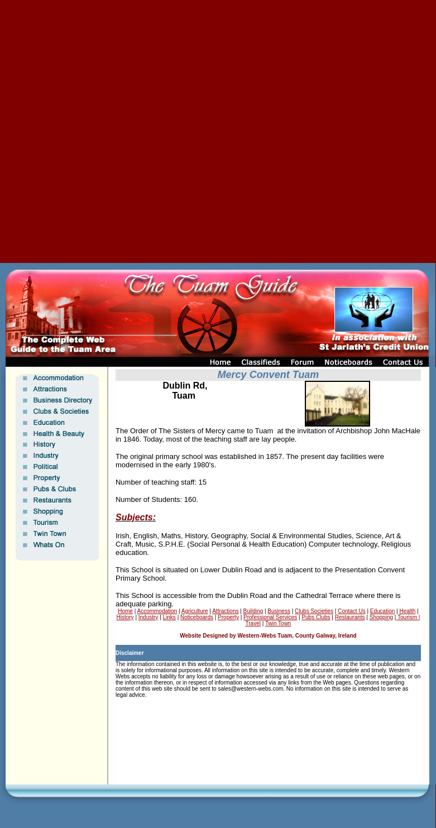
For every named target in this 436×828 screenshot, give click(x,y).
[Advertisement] (131, 131)
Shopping (381, 617)
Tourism (406, 617)
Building (253, 611)
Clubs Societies (314, 611)
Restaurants (350, 617)
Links (169, 617)
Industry (148, 617)
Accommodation (157, 611)
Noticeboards (196, 617)
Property (228, 617)
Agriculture (194, 611)
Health (407, 611)
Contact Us (351, 611)
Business (278, 611)
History (125, 617)
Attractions (225, 611)
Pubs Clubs (315, 617)
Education (382, 611)
